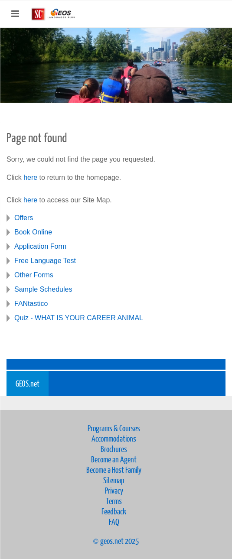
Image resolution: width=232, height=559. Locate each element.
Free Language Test (45, 260)
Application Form (40, 246)
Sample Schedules (43, 289)
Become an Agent (114, 459)
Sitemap (113, 480)
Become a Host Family (113, 469)
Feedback (113, 511)
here (30, 177)
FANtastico (31, 303)
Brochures (114, 449)
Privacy (114, 490)
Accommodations (113, 438)
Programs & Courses (114, 428)
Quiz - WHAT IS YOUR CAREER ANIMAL (78, 318)
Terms (114, 501)
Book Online (33, 232)
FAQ (114, 521)
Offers (23, 217)
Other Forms (33, 275)
